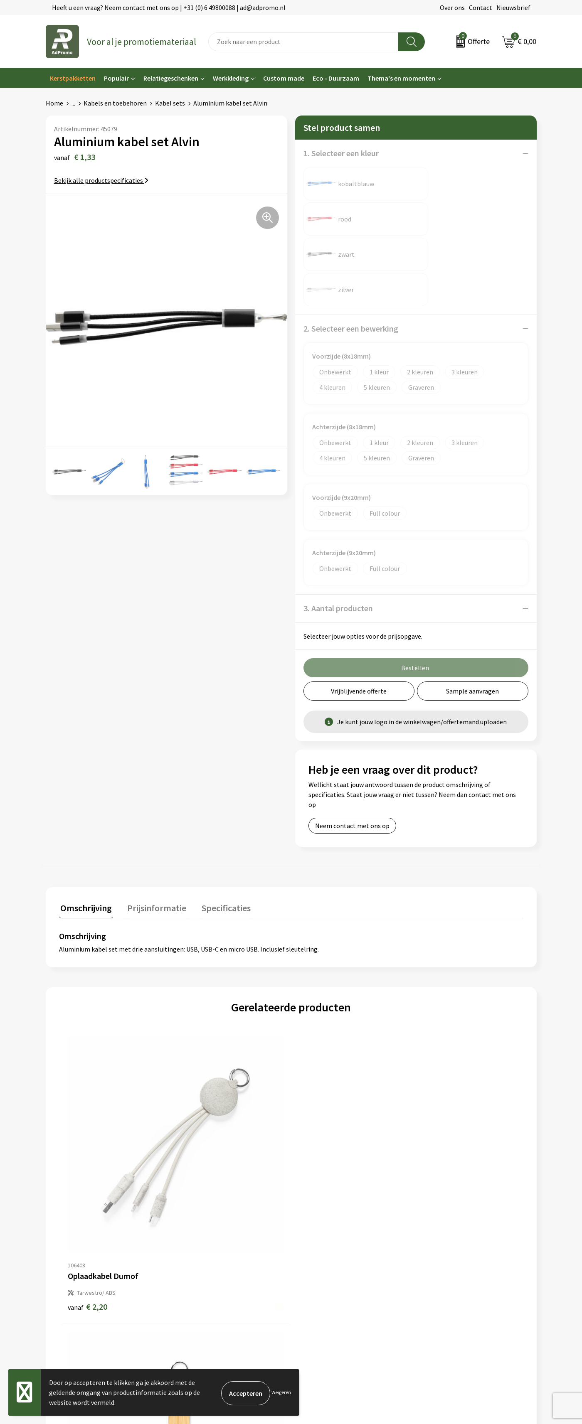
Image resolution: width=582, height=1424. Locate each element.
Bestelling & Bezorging (328, 1219)
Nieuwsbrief (513, 7)
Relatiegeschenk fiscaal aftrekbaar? (221, 1244)
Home (54, 103)
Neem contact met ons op (352, 755)
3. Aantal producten (338, 537)
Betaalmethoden (319, 1231)
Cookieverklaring (444, 1219)
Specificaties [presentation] (219, 836)
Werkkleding (231, 78)
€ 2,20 (87, 1116)
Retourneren (313, 1244)
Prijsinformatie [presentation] (152, 836)
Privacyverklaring (444, 1231)
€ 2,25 (435, 1116)
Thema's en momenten (401, 78)
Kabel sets (170, 103)
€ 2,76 (319, 1116)
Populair (116, 78)
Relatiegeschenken (170, 78)
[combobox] (303, 41)
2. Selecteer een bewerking (350, 258)
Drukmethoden (192, 1257)
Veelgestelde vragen (199, 1231)
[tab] (85, 838)
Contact (480, 7)
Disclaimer (435, 1244)
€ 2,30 (203, 1116)
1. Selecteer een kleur (341, 153)
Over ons (452, 7)
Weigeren (281, 1392)
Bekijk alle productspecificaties (101, 180)
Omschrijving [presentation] (85, 836)
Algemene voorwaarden (453, 1206)
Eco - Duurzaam (336, 78)
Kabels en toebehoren (115, 103)
